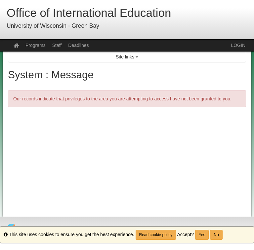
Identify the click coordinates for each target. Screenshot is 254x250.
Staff (57, 45)
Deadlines (78, 45)
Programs (35, 45)
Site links (127, 56)
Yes (202, 234)
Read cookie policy (156, 234)
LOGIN (238, 45)
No (216, 234)
